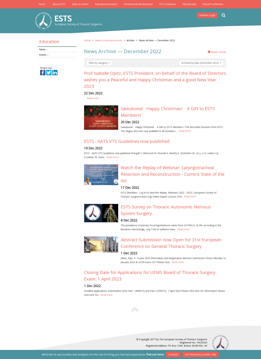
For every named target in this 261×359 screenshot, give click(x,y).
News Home (217, 52)
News (43, 49)
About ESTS (59, 4)
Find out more (155, 354)
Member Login (207, 15)
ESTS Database (167, 4)
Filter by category (99, 62)
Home (42, 4)
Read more (93, 98)
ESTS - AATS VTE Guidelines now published (126, 141)
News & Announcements (108, 40)
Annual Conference (213, 4)
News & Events (80, 4)
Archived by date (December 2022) (201, 62)
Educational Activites (106, 4)
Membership (189, 4)
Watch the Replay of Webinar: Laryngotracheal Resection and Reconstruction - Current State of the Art (172, 174)
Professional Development (138, 4)
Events (44, 54)
